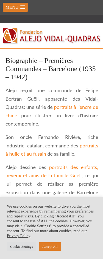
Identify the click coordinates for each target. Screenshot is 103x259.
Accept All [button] (50, 247)
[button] (15, 7)
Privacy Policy (18, 236)
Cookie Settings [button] (21, 247)
